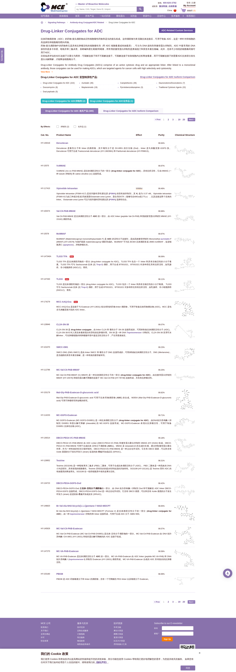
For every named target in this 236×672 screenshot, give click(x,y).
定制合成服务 (82, 631)
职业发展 (44, 641)
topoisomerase (77, 514)
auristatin (165, 239)
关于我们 (44, 631)
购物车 (191, 11)
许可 (42, 637)
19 (179, 119)
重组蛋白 (120, 16)
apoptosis (68, 245)
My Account (189, 5)
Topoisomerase (134, 332)
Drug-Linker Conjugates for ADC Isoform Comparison (167, 77)
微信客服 (163, 6)
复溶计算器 (118, 637)
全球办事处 (45, 634)
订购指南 (81, 634)
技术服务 (175, 16)
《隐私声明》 (101, 662)
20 (184, 119)
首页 (77, 16)
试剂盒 (133, 16)
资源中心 (147, 16)
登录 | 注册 (191, 3)
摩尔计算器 (118, 631)
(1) (80, 126)
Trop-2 (99, 264)
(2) (63, 126)
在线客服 (173, 6)
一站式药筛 (105, 16)
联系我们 (191, 16)
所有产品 (89, 16)
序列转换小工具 (120, 644)
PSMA (112, 193)
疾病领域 (63, 16)
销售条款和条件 (83, 644)
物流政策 (81, 641)
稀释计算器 (118, 634)
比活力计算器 (119, 641)
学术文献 (117, 627)
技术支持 (81, 627)
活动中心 (161, 16)
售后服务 (81, 637)
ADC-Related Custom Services (177, 30)
